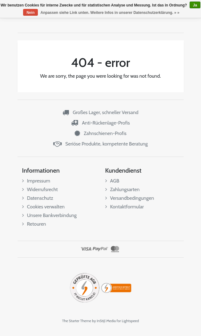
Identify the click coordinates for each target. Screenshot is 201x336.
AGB (112, 181)
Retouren (34, 224)
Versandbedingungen (129, 198)
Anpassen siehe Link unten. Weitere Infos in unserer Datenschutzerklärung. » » (110, 12)
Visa (86, 249)
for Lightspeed (128, 320)
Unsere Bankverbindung (49, 215)
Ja (195, 5)
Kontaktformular (124, 207)
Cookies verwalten (43, 207)
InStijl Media (106, 320)
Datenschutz (37, 198)
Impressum (36, 181)
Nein (30, 12)
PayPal (100, 249)
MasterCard (115, 249)
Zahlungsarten (122, 189)
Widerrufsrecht (40, 189)
